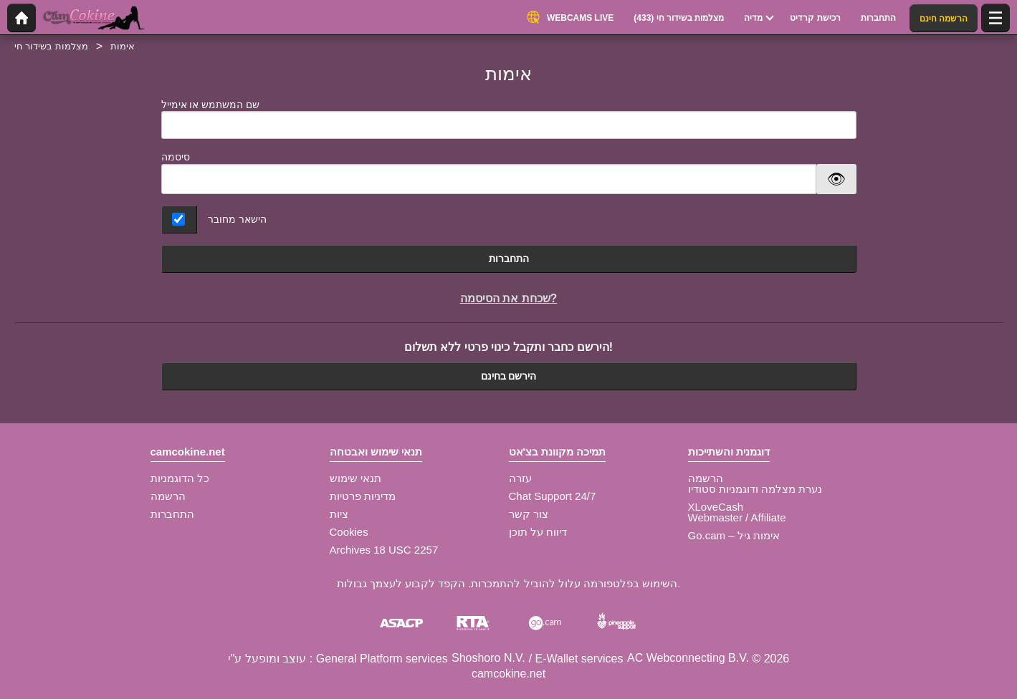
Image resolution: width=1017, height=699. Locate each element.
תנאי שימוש (355, 478)
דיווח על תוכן (538, 532)
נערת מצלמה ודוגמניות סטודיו (755, 489)
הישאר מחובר (237, 219)
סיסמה (175, 157)
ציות (339, 514)
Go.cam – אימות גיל (734, 535)
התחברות (509, 258)
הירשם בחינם (509, 376)
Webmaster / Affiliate (737, 517)
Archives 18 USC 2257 (384, 550)
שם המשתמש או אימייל (508, 119)
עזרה (520, 478)
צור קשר (528, 514)
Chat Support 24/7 (552, 496)
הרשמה (168, 496)
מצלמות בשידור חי (51, 46)
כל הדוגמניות (180, 478)
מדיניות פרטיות (363, 496)
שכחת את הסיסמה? (509, 298)
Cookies (349, 532)
